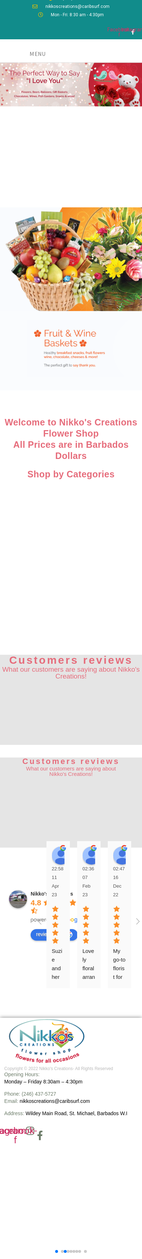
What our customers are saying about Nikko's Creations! (71, 673)
